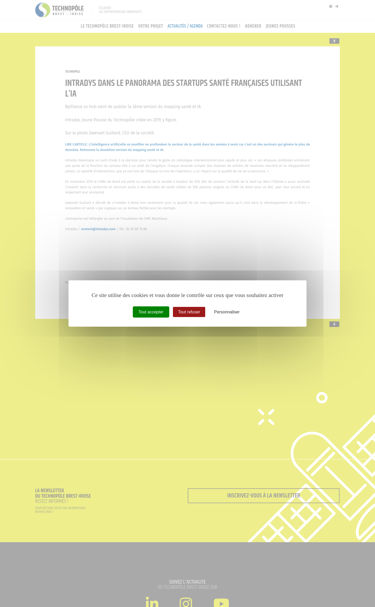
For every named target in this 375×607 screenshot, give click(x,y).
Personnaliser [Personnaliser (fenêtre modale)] (227, 312)
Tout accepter (151, 312)
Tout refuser (189, 312)
